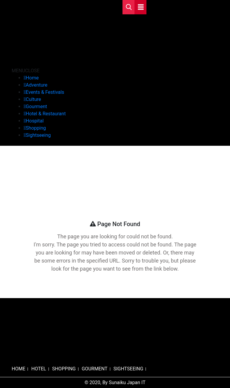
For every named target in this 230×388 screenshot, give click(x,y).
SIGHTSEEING (128, 369)
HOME (18, 369)
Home (32, 78)
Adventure (36, 85)
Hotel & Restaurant (46, 113)
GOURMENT (95, 369)
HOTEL (38, 369)
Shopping (36, 128)
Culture (33, 99)
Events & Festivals (45, 92)
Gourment (36, 106)
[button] (26, 70)
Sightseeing (38, 135)
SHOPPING (64, 369)
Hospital (35, 121)
